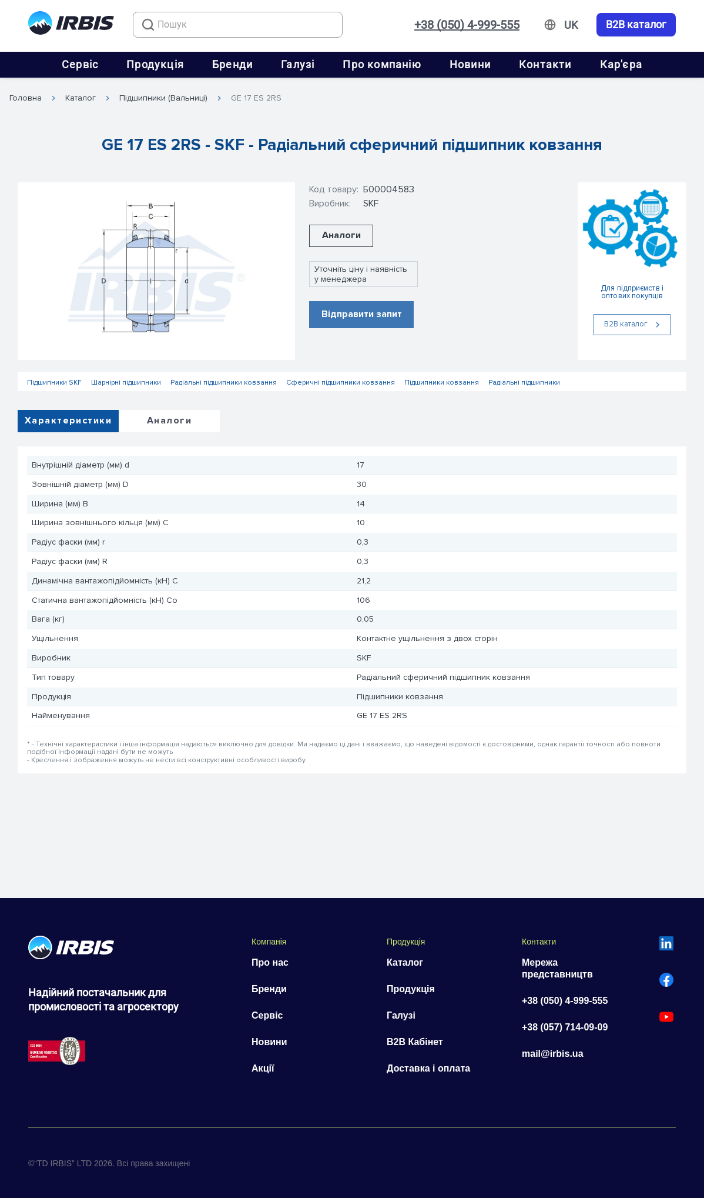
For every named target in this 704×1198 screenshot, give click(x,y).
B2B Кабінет (415, 1042)
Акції (263, 1068)
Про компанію (382, 64)
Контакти (545, 64)
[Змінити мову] (571, 25)
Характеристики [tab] (68, 420)
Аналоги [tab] (169, 420)
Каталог (80, 98)
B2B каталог (636, 25)
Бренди (232, 64)
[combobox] (238, 25)
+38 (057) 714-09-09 (565, 1027)
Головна (25, 98)
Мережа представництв (557, 968)
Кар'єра (621, 64)
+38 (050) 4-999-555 (466, 25)
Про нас (270, 962)
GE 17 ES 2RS (256, 98)
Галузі (297, 64)
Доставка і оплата (428, 1068)
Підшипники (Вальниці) (163, 98)
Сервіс (80, 64)
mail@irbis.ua (553, 1054)
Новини (470, 64)
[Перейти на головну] (71, 25)
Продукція (155, 64)
